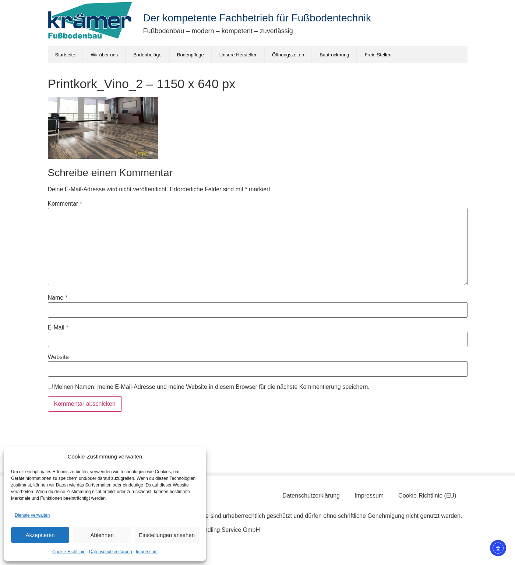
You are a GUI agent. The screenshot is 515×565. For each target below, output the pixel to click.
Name (57, 298)
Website (58, 357)
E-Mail (58, 328)
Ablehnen (101, 535)
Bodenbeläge (147, 54)
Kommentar (65, 204)
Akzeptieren (39, 535)
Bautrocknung (334, 54)
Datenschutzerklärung (110, 551)
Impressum (147, 551)
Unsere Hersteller (238, 54)
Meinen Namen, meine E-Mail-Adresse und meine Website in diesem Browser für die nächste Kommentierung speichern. (212, 387)
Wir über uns (104, 54)
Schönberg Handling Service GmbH (213, 530)
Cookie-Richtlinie (68, 551)
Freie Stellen (377, 54)
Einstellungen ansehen (167, 535)
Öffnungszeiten (288, 54)
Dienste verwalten (32, 515)
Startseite (65, 54)
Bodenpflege (190, 54)
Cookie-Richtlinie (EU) (427, 495)
